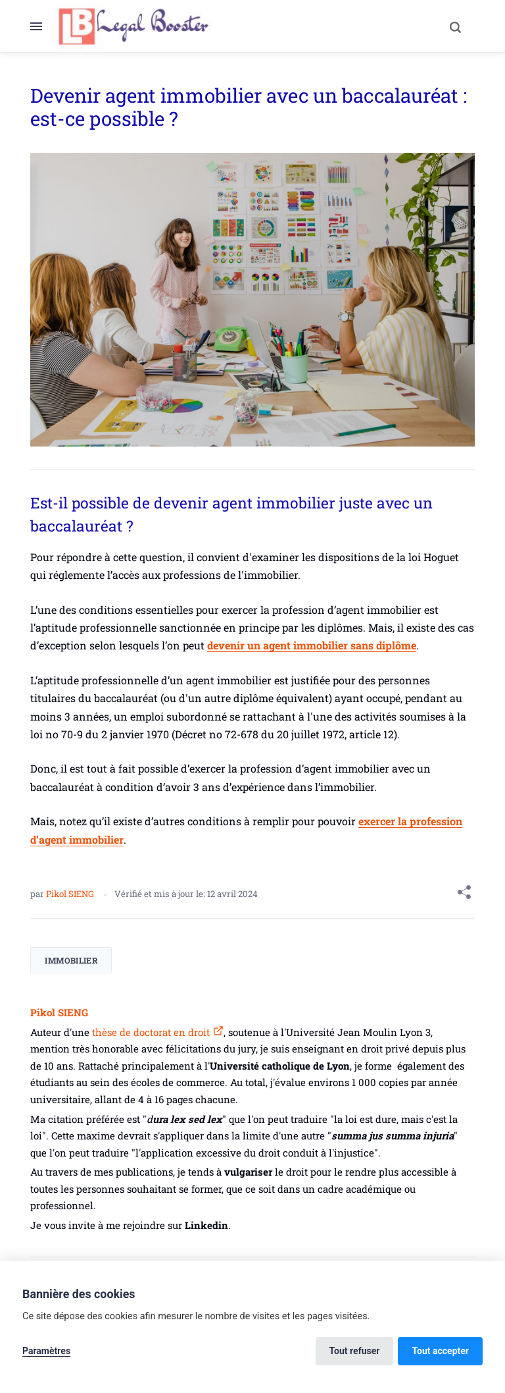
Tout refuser (354, 1351)
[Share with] (464, 894)
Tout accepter (440, 1351)
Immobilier (71, 960)
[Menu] (42, 26)
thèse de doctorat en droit (149, 1032)
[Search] (455, 26)
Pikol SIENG (71, 894)
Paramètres (46, 1351)
